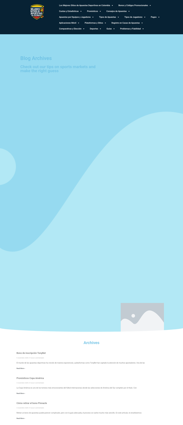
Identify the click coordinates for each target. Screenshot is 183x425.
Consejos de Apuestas (118, 11)
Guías (110, 29)
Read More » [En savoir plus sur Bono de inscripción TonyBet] (21, 368)
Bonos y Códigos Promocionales (134, 5)
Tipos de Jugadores (135, 17)
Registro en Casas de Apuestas (127, 23)
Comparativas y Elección (72, 29)
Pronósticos (94, 11)
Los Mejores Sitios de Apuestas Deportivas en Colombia (86, 5)
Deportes (95, 29)
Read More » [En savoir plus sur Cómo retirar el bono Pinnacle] (21, 418)
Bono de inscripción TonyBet (31, 353)
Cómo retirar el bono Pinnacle (32, 403)
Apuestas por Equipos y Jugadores (76, 17)
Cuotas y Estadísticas (70, 11)
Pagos (155, 17)
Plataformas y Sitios (95, 23)
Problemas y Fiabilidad (132, 29)
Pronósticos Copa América (30, 378)
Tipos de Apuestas (109, 17)
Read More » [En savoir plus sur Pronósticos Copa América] (21, 393)
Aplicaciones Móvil (69, 23)
